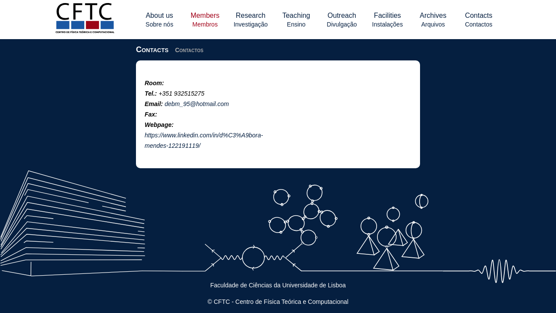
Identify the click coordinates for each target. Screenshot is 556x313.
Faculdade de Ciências (241, 285)
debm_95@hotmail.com (197, 103)
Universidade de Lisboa (314, 285)
